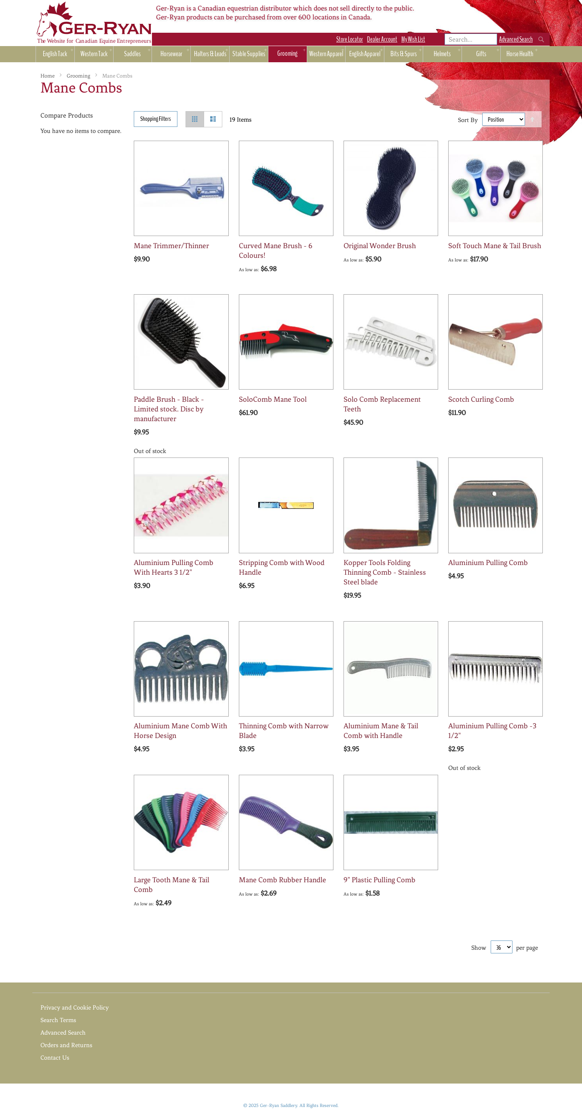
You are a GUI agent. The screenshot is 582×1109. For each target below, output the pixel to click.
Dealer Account (382, 39)
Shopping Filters (155, 118)
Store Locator (349, 39)
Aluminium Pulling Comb (488, 562)
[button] (169, 278)
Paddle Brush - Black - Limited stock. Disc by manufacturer (169, 409)
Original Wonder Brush (380, 245)
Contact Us (54, 1057)
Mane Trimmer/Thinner (171, 245)
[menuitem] (55, 54)
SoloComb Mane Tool (273, 399)
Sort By (468, 119)
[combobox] (471, 39)
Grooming (79, 75)
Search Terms (58, 1020)
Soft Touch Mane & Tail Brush (494, 245)
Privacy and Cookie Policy (74, 1007)
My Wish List (413, 39)
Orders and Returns (66, 1045)
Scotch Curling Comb (481, 399)
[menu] (291, 55)
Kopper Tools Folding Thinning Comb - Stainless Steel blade (385, 572)
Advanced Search (516, 39)
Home (48, 75)
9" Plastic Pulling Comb (379, 879)
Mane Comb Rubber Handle (282, 879)
